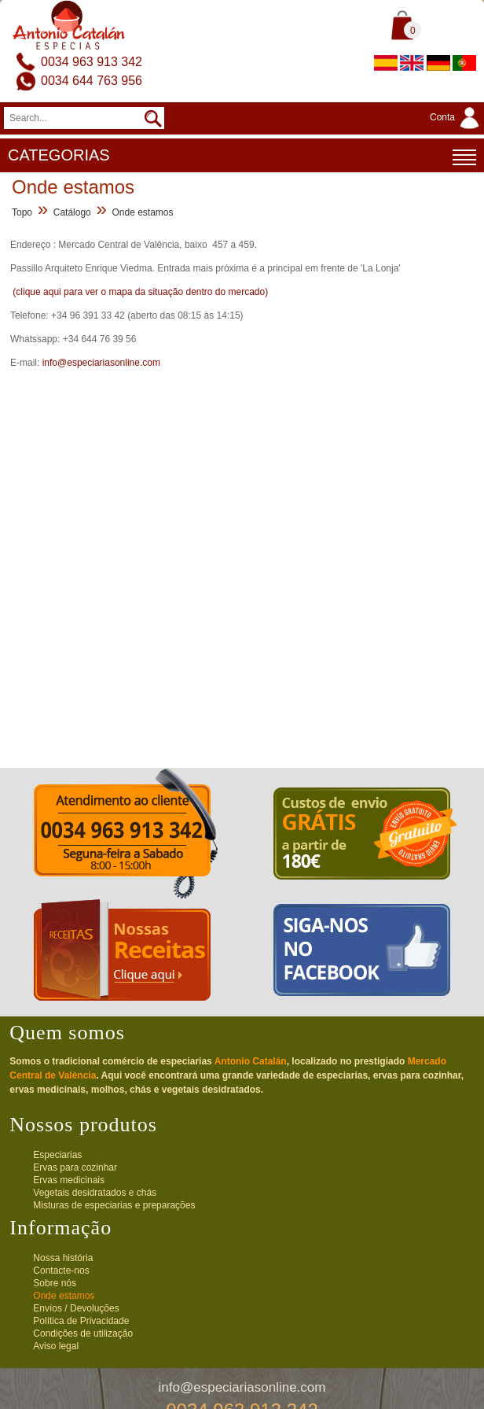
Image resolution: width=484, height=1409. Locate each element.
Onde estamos (142, 212)
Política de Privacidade (81, 1320)
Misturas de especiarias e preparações (114, 1205)
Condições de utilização (83, 1333)
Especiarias (57, 1154)
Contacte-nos (61, 1270)
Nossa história (63, 1257)
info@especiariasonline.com (101, 362)
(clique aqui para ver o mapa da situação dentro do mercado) (140, 291)
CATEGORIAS (242, 157)
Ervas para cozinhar (75, 1167)
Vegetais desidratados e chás (94, 1192)
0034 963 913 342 (91, 61)
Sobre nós (54, 1283)
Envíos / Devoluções (76, 1308)
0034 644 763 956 (91, 80)
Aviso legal (56, 1346)
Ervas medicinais (68, 1180)
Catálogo (72, 212)
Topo (22, 212)
